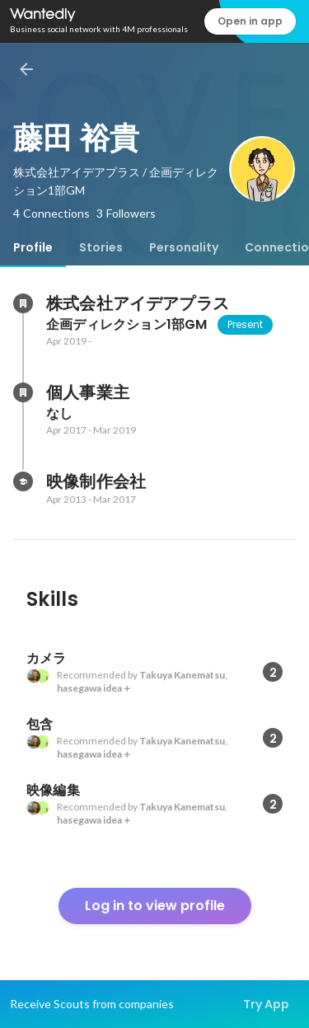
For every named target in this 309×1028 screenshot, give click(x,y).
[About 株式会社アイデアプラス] (23, 303)
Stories (101, 247)
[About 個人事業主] (23, 392)
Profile (33, 247)
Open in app (250, 21)
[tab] (33, 247)
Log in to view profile (155, 905)
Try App (266, 1004)
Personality (183, 247)
